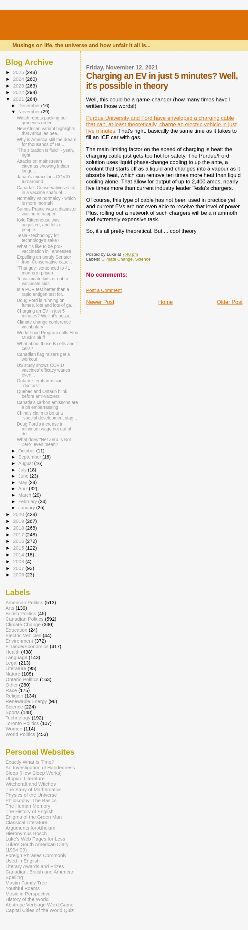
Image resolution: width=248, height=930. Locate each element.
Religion (14, 695)
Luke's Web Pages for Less (35, 839)
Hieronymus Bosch (26, 833)
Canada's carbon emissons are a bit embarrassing (47, 405)
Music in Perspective (28, 893)
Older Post (230, 302)
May (23, 482)
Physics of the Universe (31, 795)
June (24, 476)
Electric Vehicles (23, 635)
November (29, 111)
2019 (19, 521)
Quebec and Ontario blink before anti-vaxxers (42, 394)
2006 (19, 574)
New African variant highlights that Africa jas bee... (46, 131)
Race (11, 690)
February (28, 501)
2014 (19, 554)
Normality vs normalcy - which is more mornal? (46, 201)
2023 (19, 85)
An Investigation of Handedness (40, 767)
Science (142, 259)
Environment (19, 641)
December (29, 105)
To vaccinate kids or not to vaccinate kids (42, 281)
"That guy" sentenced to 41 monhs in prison (43, 270)
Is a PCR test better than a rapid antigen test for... (43, 292)
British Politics (20, 613)
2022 (19, 92)
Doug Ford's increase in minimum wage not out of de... (44, 429)
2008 (19, 561)
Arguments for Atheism (30, 828)
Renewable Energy (26, 701)
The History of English (29, 811)
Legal (11, 663)
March (25, 495)
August (26, 463)
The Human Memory (27, 806)
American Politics (24, 602)
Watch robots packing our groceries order (42, 120)
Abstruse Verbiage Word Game (39, 904)
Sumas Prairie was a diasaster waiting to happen (47, 211)
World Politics (20, 734)
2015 (19, 548)
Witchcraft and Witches (30, 784)
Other (11, 684)
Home (165, 302)
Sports (12, 712)
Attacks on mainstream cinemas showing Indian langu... (43, 166)
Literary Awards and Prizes (34, 866)
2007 (19, 568)
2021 (19, 99)
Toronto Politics (22, 723)
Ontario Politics (22, 679)
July (23, 469)
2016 (19, 541)
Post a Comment (104, 290)
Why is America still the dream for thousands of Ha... (46, 142)
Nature (12, 674)
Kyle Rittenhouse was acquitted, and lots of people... (40, 225)
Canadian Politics (24, 619)
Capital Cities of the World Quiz (39, 910)
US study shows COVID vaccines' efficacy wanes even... (43, 370)
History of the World (27, 899)
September (30, 457)
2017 (19, 534)
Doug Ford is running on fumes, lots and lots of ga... (46, 303)
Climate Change (117, 259)
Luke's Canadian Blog (91, 27)
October (27, 450)
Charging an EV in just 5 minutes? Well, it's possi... (45, 313)
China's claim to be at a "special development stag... (47, 415)
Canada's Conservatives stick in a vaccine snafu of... (46, 190)
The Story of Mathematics (33, 789)
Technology (17, 717)
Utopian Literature (25, 778)
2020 (19, 514)
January (27, 507)
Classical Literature (26, 822)
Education (16, 630)
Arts (9, 608)
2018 (19, 528)
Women (13, 728)
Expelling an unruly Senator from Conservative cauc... (44, 259)
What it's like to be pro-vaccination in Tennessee (44, 249)
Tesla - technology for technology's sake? (38, 238)
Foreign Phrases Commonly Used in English (36, 857)
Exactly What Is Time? (29, 762)
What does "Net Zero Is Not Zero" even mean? (44, 442)
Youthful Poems (22, 888)
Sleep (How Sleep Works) (33, 773)
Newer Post (100, 302)
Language (16, 657)
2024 (19, 79)
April (23, 488)
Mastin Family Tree (26, 882)
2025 (19, 72)
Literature (15, 668)
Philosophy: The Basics (31, 800)
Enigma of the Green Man (33, 817)
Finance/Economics (26, 646)
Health (12, 652)
